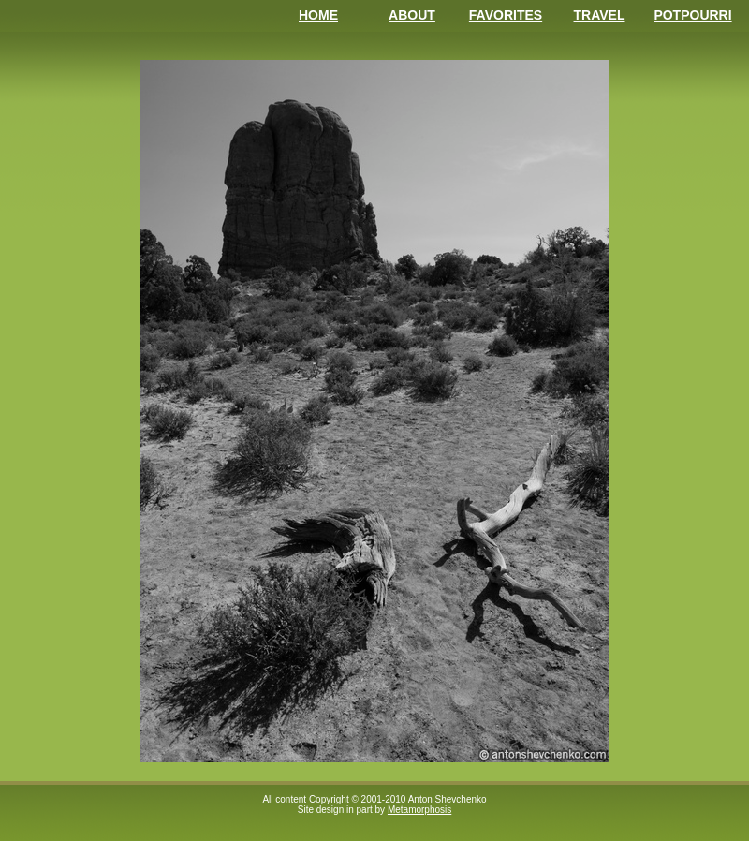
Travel (599, 14)
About (412, 14)
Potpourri (692, 14)
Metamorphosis (419, 809)
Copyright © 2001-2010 (357, 799)
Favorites (505, 14)
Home (318, 14)
